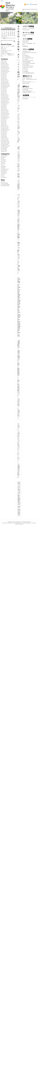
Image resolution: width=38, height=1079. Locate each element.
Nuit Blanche (10, 4)
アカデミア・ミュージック (30, 97)
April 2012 (4, 108)
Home (2, 0)
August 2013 (5, 87)
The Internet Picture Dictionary (28, 89)
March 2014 (4, 79)
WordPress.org (5, 185)
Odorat (3, 167)
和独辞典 (26, 46)
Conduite (4, 161)
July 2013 (4, 89)
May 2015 (4, 60)
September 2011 (6, 117)
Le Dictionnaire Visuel (29, 58)
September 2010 (6, 129)
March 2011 (4, 125)
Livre (3, 165)
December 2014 (5, 67)
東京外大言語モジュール (29, 82)
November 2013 (5, 85)
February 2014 (5, 81)
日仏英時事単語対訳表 (29, 73)
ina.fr (25, 54)
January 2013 (5, 97)
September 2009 (6, 145)
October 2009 (5, 144)
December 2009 (5, 141)
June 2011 (4, 121)
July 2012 (4, 105)
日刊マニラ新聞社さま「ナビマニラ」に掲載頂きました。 (8, 55)
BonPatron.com (27, 51)
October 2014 (5, 70)
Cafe (3, 158)
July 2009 (4, 148)
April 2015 (4, 62)
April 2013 (4, 93)
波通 (25, 35)
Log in (3, 181)
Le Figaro (26, 59)
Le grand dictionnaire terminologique (28, 61)
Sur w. (3, 175)
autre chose (4, 155)
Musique (4, 166)
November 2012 (5, 99)
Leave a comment (19, 512)
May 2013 (4, 91)
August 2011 (5, 118)
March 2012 (4, 109)
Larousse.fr (26, 55)
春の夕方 (4, 49)
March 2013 (4, 94)
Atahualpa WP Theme (20, 523)
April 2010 (4, 136)
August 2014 (5, 72)
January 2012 (5, 112)
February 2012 (5, 110)
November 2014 (5, 68)
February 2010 (5, 139)
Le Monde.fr (26, 64)
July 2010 (4, 132)
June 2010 (4, 133)
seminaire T (4, 171)
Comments (34, 4)
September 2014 (6, 71)
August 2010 (5, 131)
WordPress (10, 523)
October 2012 (5, 101)
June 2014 (4, 75)
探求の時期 (4, 52)
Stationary (4, 173)
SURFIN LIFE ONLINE (29, 34)
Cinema (3, 159)
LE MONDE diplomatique (29, 63)
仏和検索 (26, 71)
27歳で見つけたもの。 (7, 50)
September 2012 (6, 102)
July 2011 (4, 120)
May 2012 (4, 106)
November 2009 (5, 143)
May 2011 (4, 122)
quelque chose (5, 169)
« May (4, 38)
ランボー (19, 492)
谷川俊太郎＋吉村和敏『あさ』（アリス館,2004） (18, 52)
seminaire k (4, 170)
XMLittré (25, 68)
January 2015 (5, 66)
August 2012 (5, 104)
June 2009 (4, 149)
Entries (5, 183)
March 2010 (4, 137)
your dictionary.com (28, 91)
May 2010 (4, 135)
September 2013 (6, 86)
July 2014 (4, 74)
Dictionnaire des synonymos (30, 52)
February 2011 (5, 126)
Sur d (3, 174)
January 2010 (5, 140)
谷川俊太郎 (19, 500)
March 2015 (4, 63)
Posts (27, 4)
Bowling (4, 157)
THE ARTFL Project (28, 67)
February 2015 (5, 64)
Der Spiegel (26, 40)
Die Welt (25, 42)
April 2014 (4, 78)
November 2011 (5, 114)
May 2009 (4, 151)
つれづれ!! (26, 70)
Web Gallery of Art (28, 78)
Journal (3, 163)
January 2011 (5, 128)
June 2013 (4, 90)
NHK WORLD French (28, 66)
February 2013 (5, 95)
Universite (4, 177)
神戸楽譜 (26, 98)
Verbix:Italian (26, 29)
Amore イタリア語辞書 (29, 28)
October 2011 (5, 116)
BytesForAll (28, 523)
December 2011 (5, 113)
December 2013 (5, 83)
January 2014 (5, 82)
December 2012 (5, 98)
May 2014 (4, 77)
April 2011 (4, 124)
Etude (3, 162)
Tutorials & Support (19, 524)
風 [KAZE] (26, 83)
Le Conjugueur (27, 56)
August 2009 (5, 147)
